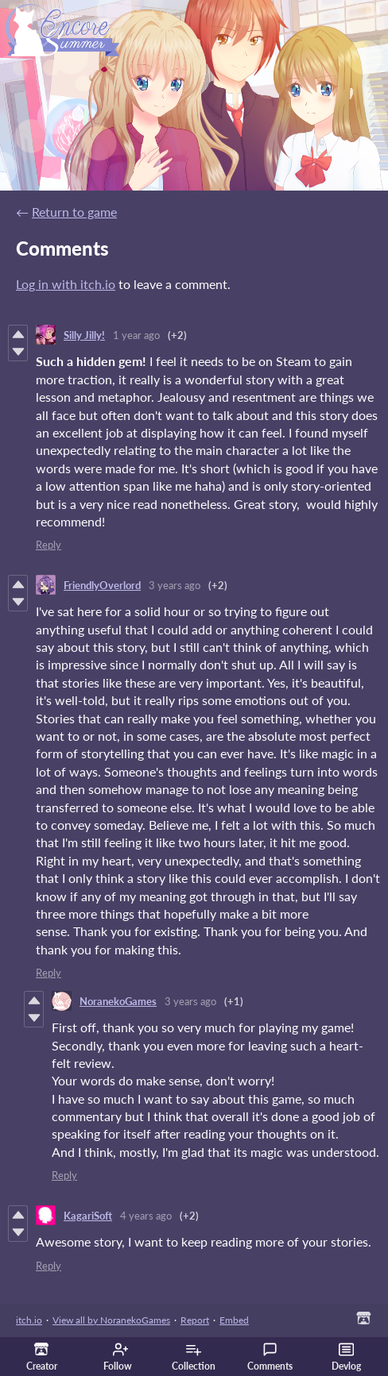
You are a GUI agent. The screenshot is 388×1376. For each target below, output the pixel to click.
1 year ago (136, 335)
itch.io (29, 1320)
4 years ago (146, 1215)
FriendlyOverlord (102, 585)
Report (194, 1320)
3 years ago (174, 585)
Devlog (346, 1357)
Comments (270, 1357)
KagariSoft (88, 1215)
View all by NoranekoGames (111, 1320)
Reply (48, 544)
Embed (234, 1320)
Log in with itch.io (65, 283)
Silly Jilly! (84, 335)
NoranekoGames (118, 1001)
